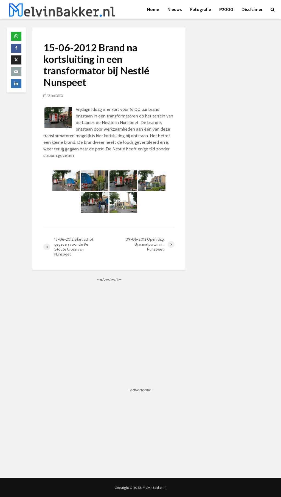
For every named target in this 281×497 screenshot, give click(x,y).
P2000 (226, 9)
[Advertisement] (109, 321)
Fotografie (200, 9)
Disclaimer (251, 9)
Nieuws (174, 9)
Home (153, 9)
